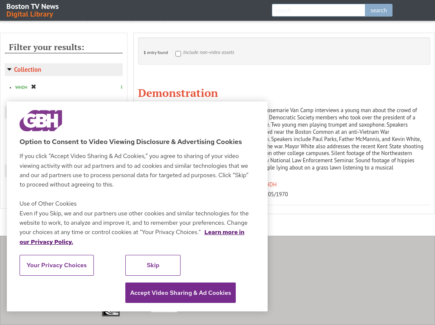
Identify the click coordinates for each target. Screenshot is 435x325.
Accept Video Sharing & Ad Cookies (180, 293)
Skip (153, 265)
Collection (27, 69)
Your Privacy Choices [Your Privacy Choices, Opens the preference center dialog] (57, 265)
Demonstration (178, 92)
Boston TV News (33, 9)
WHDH (269, 184)
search (378, 10)
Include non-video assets (208, 52)
